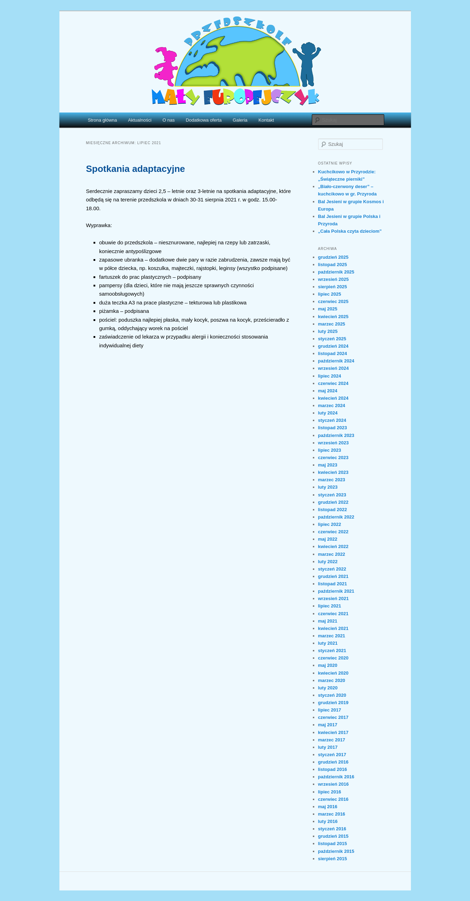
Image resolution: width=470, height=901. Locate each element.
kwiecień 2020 (333, 673)
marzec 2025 (331, 324)
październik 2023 (336, 435)
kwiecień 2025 (333, 316)
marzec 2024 (331, 405)
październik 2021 (336, 591)
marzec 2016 (331, 814)
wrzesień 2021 (333, 598)
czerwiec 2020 (333, 658)
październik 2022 (336, 517)
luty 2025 (328, 331)
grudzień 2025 (333, 257)
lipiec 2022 (329, 524)
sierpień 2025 (332, 286)
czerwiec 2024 (333, 383)
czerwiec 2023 (333, 457)
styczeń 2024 (332, 420)
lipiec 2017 (329, 710)
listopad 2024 (332, 353)
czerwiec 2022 (333, 531)
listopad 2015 (332, 843)
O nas (168, 120)
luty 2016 (328, 821)
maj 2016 (327, 806)
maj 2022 (327, 539)
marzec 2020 (331, 680)
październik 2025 (336, 272)
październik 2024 (336, 360)
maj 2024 (327, 390)
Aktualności (139, 120)
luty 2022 (328, 561)
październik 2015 (336, 851)
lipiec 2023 (329, 450)
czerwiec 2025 (333, 301)
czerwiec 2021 (333, 613)
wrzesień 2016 (333, 784)
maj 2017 (327, 724)
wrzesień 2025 (333, 279)
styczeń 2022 (332, 569)
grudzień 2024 (333, 346)
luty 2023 (328, 487)
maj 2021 (327, 621)
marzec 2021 (331, 635)
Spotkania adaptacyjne (135, 168)
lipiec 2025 (329, 294)
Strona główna (102, 120)
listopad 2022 (332, 509)
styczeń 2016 (332, 828)
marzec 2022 (331, 554)
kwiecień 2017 (333, 732)
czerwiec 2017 (333, 717)
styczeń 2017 (332, 754)
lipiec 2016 (329, 791)
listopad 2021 (332, 583)
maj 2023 (327, 465)
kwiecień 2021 (333, 628)
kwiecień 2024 (333, 398)
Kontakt (266, 120)
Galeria (240, 120)
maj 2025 (327, 308)
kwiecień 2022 (333, 546)
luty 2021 (328, 643)
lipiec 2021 (329, 606)
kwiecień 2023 (333, 472)
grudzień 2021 (333, 576)
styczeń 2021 (332, 650)
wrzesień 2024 (333, 368)
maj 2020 (327, 665)
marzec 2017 (331, 739)
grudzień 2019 (333, 702)
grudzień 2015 (333, 836)
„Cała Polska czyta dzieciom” (350, 231)
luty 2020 (328, 687)
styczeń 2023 (332, 494)
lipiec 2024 (329, 376)
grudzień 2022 (333, 502)
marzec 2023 (331, 479)
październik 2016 (336, 776)
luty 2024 (328, 413)
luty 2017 (328, 747)
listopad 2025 (332, 264)
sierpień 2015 (332, 858)
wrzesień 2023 (333, 442)
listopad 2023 (332, 427)
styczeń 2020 (332, 695)
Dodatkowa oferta (203, 120)
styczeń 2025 (332, 338)
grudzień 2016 (333, 762)
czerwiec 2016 (333, 799)
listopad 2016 (332, 769)
